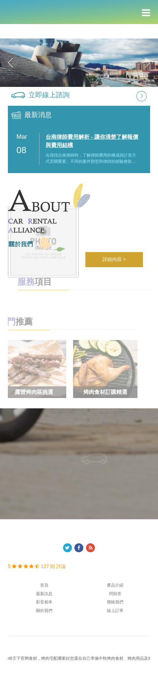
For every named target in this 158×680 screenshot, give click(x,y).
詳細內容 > (114, 259)
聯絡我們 (115, 602)
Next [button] (147, 62)
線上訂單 (115, 610)
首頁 (44, 585)
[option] (79, 62)
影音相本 (44, 602)
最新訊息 (44, 593)
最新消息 (38, 114)
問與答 (115, 593)
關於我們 (44, 610)
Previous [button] (10, 62)
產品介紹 (115, 585)
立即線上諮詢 (49, 95)
